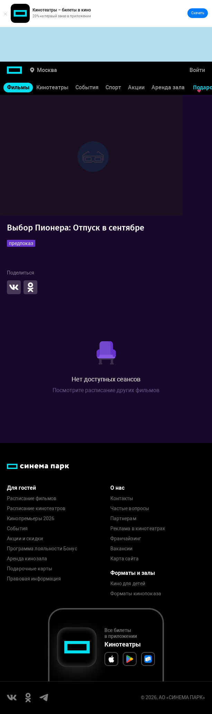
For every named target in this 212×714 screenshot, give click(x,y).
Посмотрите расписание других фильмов (106, 390)
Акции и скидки (25, 538)
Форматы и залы (132, 573)
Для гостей (21, 488)
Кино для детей (128, 583)
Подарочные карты (29, 568)
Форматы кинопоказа (136, 593)
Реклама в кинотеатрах (137, 528)
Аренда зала (168, 87)
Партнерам (123, 518)
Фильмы (18, 87)
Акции (136, 87)
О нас (117, 488)
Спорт (113, 87)
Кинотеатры (52, 87)
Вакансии (121, 548)
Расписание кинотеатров (36, 508)
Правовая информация (34, 578)
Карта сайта (124, 558)
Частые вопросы (129, 508)
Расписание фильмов (32, 498)
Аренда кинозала (27, 558)
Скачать (197, 13)
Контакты (121, 498)
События (87, 87)
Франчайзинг (125, 538)
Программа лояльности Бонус (42, 548)
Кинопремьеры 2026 (30, 518)
